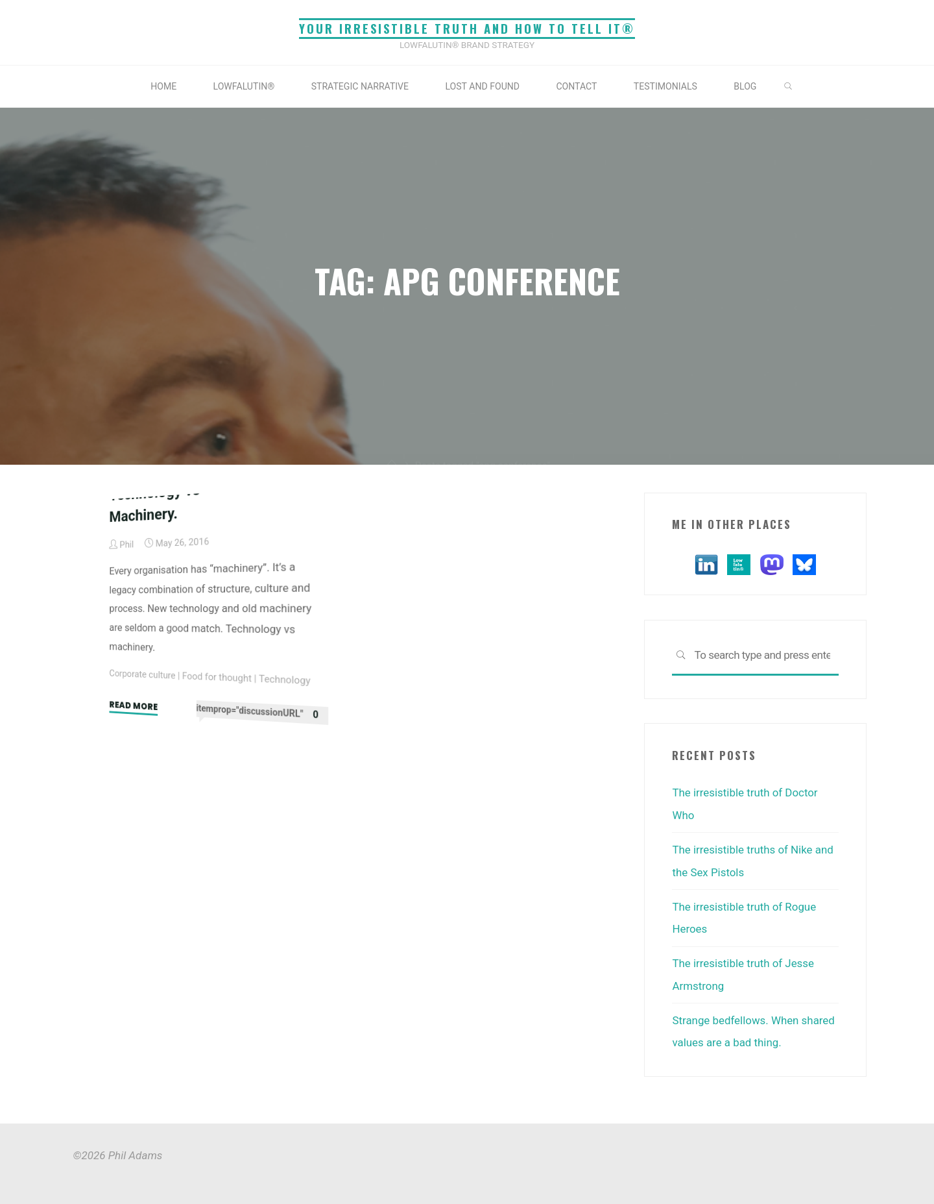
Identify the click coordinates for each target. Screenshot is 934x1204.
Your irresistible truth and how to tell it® (467, 28)
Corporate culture (142, 861)
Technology (285, 874)
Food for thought (217, 868)
